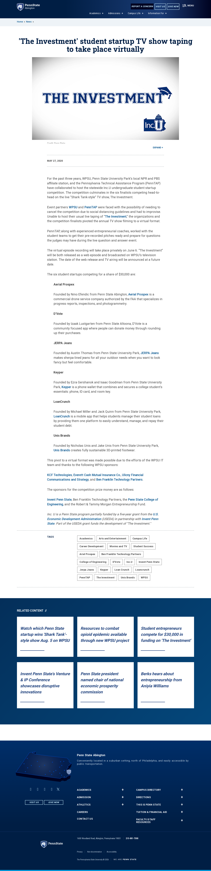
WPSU (73, 207)
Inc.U (129, 561)
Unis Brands (62, 450)
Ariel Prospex (87, 554)
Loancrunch (142, 569)
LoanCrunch (62, 416)
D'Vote (116, 561)
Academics (95, 13)
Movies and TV (118, 546)
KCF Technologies (59, 475)
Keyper (66, 387)
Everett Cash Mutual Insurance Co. (97, 475)
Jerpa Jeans (87, 569)
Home (20, 21)
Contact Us (85, 818)
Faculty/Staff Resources (146, 821)
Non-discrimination (94, 852)
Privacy (79, 852)
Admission (84, 797)
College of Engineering (93, 561)
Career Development (91, 546)
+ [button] (123, 790)
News (29, 21)
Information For (156, 13)
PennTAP (90, 207)
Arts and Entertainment (112, 538)
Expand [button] (157, 147)
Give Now (173, 6)
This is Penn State (148, 804)
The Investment (115, 216)
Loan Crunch (122, 569)
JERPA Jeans (149, 353)
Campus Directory (148, 790)
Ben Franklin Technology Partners (119, 479)
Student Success (143, 546)
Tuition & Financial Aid (151, 812)
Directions (143, 797)
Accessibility (112, 852)
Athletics (84, 804)
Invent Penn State (59, 499)
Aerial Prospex (138, 294)
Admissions (114, 13)
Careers (82, 812)
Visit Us (160, 6)
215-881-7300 (132, 838)
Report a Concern (142, 6)
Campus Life (134, 13)
